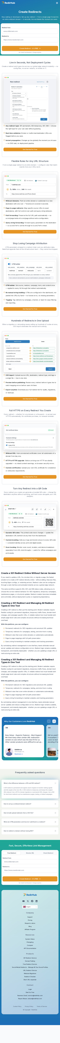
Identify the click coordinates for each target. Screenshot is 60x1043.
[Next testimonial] (54, 721)
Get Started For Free (30, 149)
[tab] (12, 853)
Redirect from (6, 27)
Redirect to (5, 36)
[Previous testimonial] (49, 721)
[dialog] (13, 1032)
